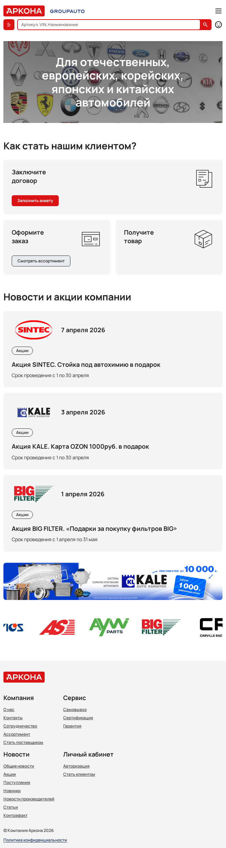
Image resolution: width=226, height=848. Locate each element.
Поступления (16, 783)
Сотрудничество (20, 726)
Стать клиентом (79, 774)
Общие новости (18, 766)
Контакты (13, 718)
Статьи (10, 807)
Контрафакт (15, 815)
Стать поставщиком (23, 742)
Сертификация (78, 718)
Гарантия (72, 726)
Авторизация (76, 766)
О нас (8, 710)
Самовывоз (75, 710)
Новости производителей (28, 799)
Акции (9, 774)
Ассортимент (16, 734)
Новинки (12, 791)
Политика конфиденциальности (35, 840)
